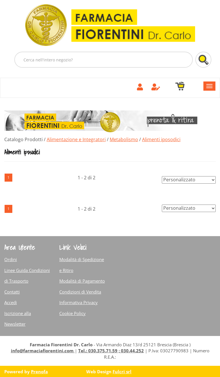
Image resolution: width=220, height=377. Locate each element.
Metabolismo (124, 139)
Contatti (12, 292)
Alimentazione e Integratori (76, 139)
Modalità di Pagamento (82, 281)
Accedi (10, 302)
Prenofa (39, 371)
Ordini (10, 259)
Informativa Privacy (78, 302)
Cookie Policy (72, 313)
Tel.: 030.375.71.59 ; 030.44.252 (111, 350)
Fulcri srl (122, 371)
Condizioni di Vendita (80, 292)
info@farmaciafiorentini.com (43, 350)
